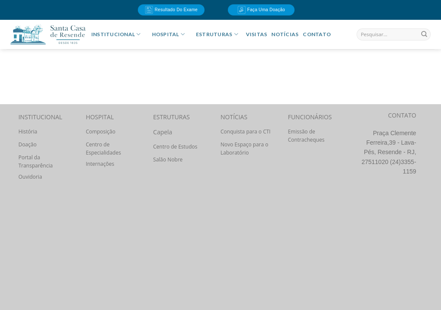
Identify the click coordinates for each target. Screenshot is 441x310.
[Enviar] (424, 34)
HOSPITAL (168, 34)
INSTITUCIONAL (116, 34)
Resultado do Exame (171, 10)
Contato (317, 34)
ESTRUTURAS (217, 34)
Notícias (284, 34)
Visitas (256, 34)
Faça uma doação (261, 10)
